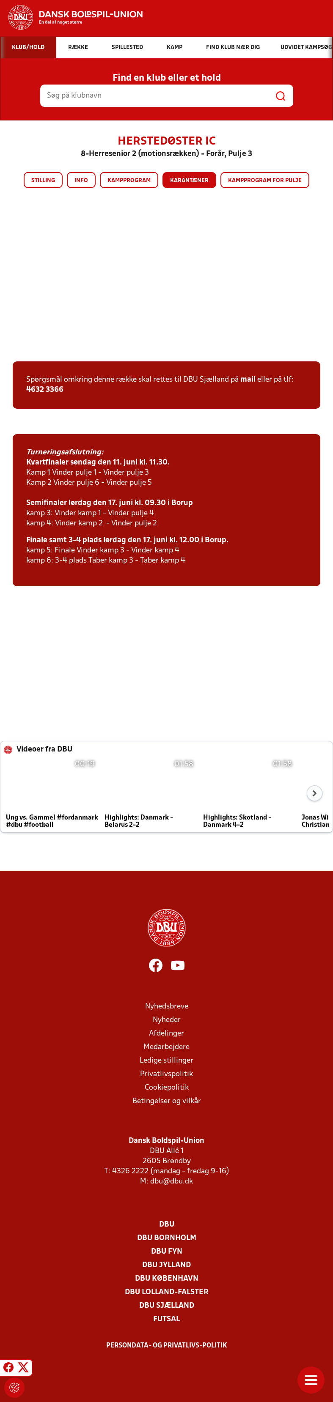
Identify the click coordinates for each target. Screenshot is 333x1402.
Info (81, 180)
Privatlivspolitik (166, 1074)
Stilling (43, 180)
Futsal (166, 1319)
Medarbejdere (166, 1047)
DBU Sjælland (166, 1305)
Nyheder (167, 1020)
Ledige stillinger (166, 1060)
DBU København (166, 1278)
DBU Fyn (166, 1251)
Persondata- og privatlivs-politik (166, 1346)
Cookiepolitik (167, 1087)
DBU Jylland (166, 1265)
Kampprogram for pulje (265, 180)
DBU (166, 1224)
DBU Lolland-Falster (167, 1292)
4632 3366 (44, 390)
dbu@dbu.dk (171, 1181)
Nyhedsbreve (166, 1006)
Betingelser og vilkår (166, 1101)
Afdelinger (166, 1033)
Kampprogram (129, 180)
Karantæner (189, 180)
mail (248, 379)
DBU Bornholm (166, 1238)
